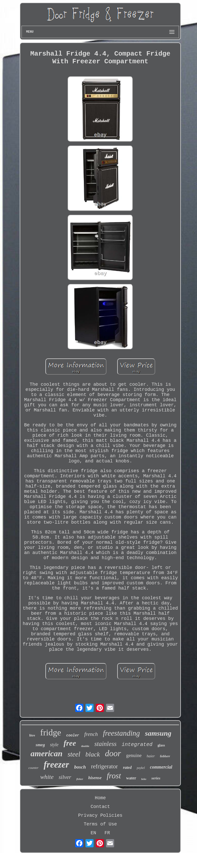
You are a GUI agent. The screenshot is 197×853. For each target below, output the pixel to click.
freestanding (121, 733)
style (54, 744)
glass (161, 745)
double (85, 746)
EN (93, 833)
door (113, 753)
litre (32, 735)
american (46, 753)
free (70, 743)
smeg (40, 744)
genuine (134, 755)
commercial (161, 767)
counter (33, 768)
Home (100, 798)
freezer (56, 765)
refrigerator (104, 766)
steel (74, 754)
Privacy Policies (100, 815)
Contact (100, 806)
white (47, 776)
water (131, 778)
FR (107, 833)
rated (127, 767)
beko (143, 779)
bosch (80, 767)
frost (114, 775)
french (91, 734)
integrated (137, 745)
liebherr (165, 756)
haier (151, 756)
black (92, 754)
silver (65, 777)
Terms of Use (100, 824)
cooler (72, 735)
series (155, 778)
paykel (141, 768)
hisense (95, 777)
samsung (158, 733)
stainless (105, 743)
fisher (79, 778)
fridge (50, 732)
